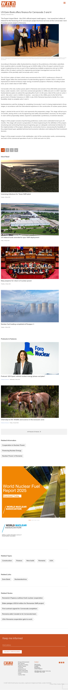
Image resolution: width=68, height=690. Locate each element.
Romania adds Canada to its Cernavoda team (19, 614)
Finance (19, 561)
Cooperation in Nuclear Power (13, 445)
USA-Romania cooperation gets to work (17, 619)
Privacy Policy (53, 684)
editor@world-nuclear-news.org (42, 671)
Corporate (20, 668)
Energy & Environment (23, 662)
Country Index (21, 675)
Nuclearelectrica (21, 579)
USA (51, 561)
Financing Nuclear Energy (11, 450)
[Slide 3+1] (38, 520)
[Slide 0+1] (30, 520)
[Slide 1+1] (32, 520)
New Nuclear (21, 663)
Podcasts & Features (5, 379)
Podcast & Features (23, 672)
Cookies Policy (60, 684)
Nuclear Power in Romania (12, 456)
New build (30, 561)
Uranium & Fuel (22, 669)
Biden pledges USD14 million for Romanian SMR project (23, 603)
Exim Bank (6, 579)
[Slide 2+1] (35, 520)
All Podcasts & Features (33, 431)
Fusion (19, 673)
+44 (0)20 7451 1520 (39, 672)
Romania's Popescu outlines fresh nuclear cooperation (22, 598)
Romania (41, 561)
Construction (7, 561)
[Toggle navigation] (64, 2)
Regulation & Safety (23, 665)
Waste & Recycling (23, 670)
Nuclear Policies (22, 666)
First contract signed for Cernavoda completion (19, 609)
